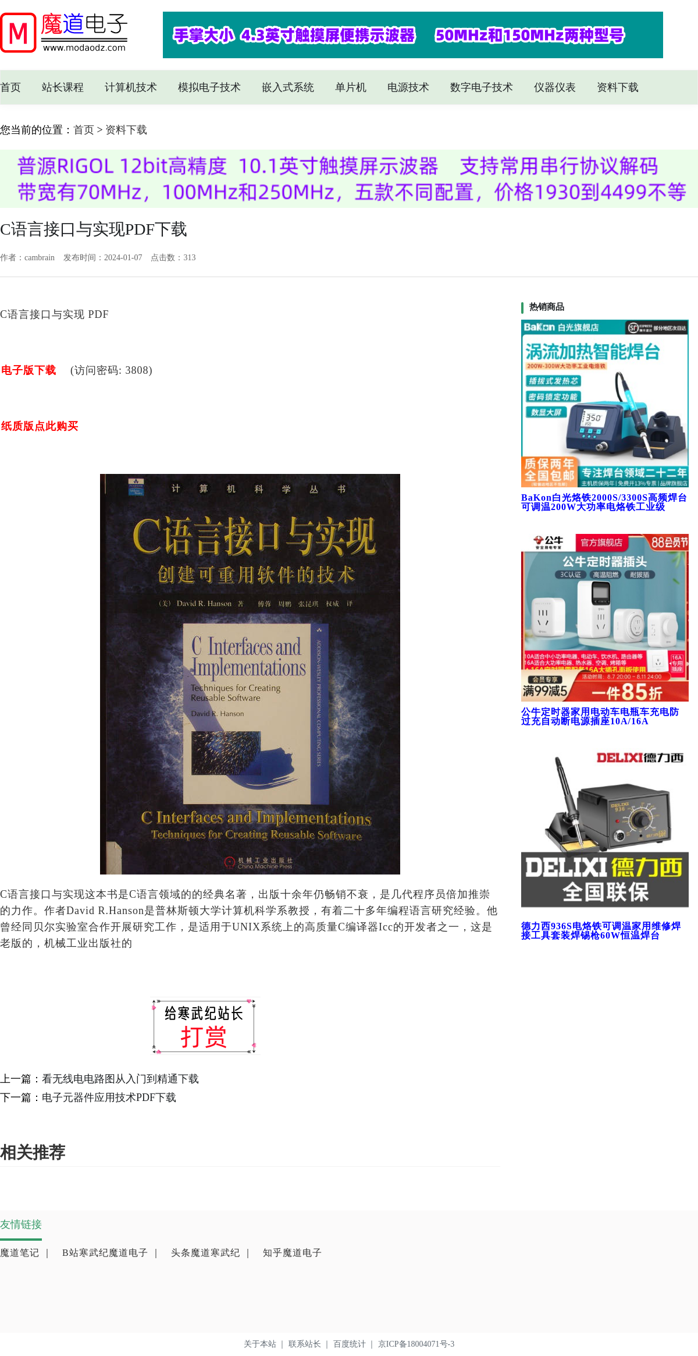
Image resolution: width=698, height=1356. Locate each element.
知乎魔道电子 (292, 1253)
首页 (10, 87)
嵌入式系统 (288, 87)
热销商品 (546, 306)
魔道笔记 (26, 1253)
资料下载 (618, 87)
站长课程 (63, 87)
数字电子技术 (481, 87)
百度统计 (355, 1344)
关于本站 (266, 1344)
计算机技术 (131, 87)
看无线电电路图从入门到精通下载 (120, 1079)
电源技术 (408, 87)
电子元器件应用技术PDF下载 (109, 1097)
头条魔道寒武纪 (212, 1253)
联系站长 (311, 1344)
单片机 (350, 87)
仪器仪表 (555, 87)
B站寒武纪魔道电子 (111, 1253)
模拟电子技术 (209, 87)
